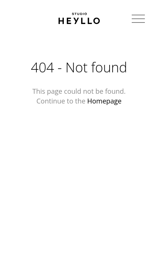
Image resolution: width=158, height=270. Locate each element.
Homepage (104, 100)
